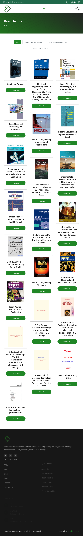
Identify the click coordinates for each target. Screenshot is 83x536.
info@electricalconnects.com (15, 2)
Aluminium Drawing (16, 84)
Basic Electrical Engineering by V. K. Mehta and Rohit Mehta (67, 87)
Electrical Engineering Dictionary (41, 284)
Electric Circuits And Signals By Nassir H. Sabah (67, 134)
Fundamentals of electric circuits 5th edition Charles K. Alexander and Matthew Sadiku (67, 182)
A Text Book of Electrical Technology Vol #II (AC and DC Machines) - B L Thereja (41, 330)
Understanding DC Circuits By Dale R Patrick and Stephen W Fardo (41, 238)
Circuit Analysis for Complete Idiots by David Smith (15, 264)
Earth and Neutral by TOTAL (67, 376)
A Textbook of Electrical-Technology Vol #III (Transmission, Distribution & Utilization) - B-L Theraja (16, 359)
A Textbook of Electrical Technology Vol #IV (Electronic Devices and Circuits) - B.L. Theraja (41, 380)
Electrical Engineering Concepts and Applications (41, 142)
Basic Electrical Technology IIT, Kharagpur (15, 126)
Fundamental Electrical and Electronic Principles (67, 280)
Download (16, 90)
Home (6, 25)
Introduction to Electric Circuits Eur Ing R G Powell (16, 219)
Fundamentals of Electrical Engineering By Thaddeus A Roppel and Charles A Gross (41, 190)
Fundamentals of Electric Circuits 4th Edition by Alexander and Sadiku (15, 172)
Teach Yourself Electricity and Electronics (15, 309)
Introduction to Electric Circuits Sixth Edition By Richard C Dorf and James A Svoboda (67, 232)
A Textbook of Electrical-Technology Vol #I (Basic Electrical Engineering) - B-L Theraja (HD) (67, 329)
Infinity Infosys (73, 531)
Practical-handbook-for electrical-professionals (15, 410)
